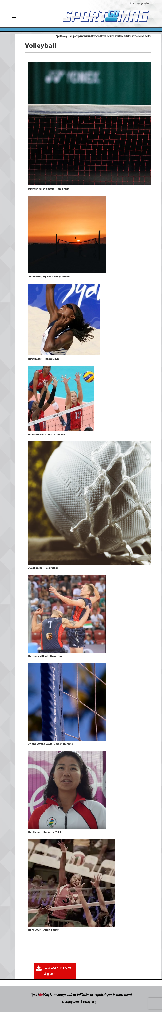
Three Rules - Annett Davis (44, 358)
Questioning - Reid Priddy (44, 568)
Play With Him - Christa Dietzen (47, 434)
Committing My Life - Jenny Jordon (50, 276)
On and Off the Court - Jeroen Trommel (52, 744)
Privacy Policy (89, 1002)
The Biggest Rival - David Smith (47, 656)
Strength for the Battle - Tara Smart (49, 188)
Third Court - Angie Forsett (45, 930)
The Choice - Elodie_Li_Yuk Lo (46, 832)
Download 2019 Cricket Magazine (54, 970)
